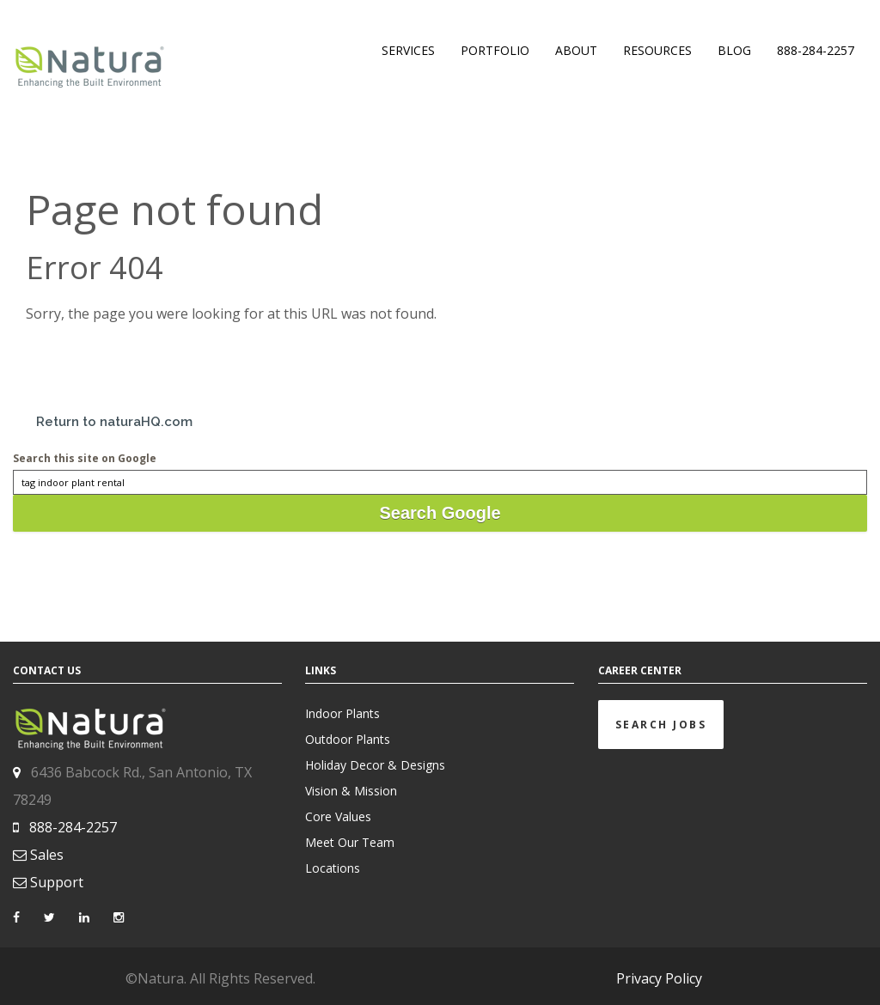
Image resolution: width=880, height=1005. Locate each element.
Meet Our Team (349, 842)
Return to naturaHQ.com (114, 421)
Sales (47, 854)
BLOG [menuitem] (734, 50)
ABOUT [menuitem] (576, 50)
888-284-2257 (73, 827)
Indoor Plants (342, 713)
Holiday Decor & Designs (375, 765)
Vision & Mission (351, 791)
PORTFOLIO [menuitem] (495, 50)
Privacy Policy (659, 978)
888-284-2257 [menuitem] (815, 50)
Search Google (439, 512)
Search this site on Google (84, 458)
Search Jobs (661, 724)
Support (56, 882)
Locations (332, 868)
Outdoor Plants (347, 739)
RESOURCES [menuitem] (657, 50)
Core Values (338, 816)
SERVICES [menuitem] (408, 50)
